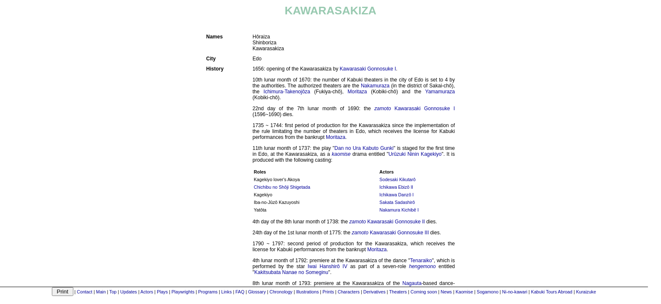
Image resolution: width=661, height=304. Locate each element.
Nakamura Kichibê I (399, 209)
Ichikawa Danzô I (396, 194)
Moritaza (357, 92)
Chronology (281, 291)
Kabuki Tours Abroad (551, 291)
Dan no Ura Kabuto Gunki (363, 148)
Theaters (398, 291)
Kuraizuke (586, 291)
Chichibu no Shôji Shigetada (282, 187)
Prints (328, 291)
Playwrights (183, 291)
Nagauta (411, 283)
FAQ (239, 291)
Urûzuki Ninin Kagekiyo (415, 154)
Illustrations (307, 291)
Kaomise (464, 291)
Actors (146, 291)
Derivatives (374, 291)
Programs (208, 291)
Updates (128, 291)
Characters (349, 291)
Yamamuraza (440, 92)
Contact (84, 291)
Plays (162, 291)
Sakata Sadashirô (397, 202)
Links (226, 291)
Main (101, 291)
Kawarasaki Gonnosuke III (399, 233)
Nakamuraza (375, 86)
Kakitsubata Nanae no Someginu (291, 272)
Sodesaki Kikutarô (397, 179)
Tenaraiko (421, 260)
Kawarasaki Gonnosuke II (396, 222)
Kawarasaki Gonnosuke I (368, 69)
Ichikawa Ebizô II (396, 187)
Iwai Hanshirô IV (327, 266)
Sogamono (488, 291)
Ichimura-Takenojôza (286, 92)
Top (112, 291)
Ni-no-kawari (514, 291)
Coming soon (424, 291)
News (446, 291)
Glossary (257, 291)
